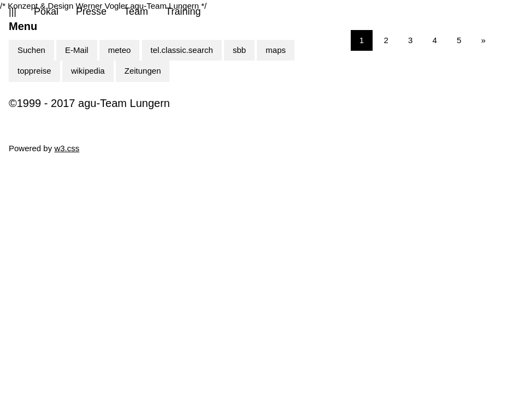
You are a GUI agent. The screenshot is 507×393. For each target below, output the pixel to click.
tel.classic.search (182, 50)
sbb (239, 50)
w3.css (66, 148)
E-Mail (77, 50)
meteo (119, 50)
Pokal (46, 11)
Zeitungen (143, 70)
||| (12, 11)
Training (183, 11)
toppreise (34, 70)
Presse (91, 11)
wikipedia (88, 70)
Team (136, 11)
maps (276, 50)
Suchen (31, 50)
